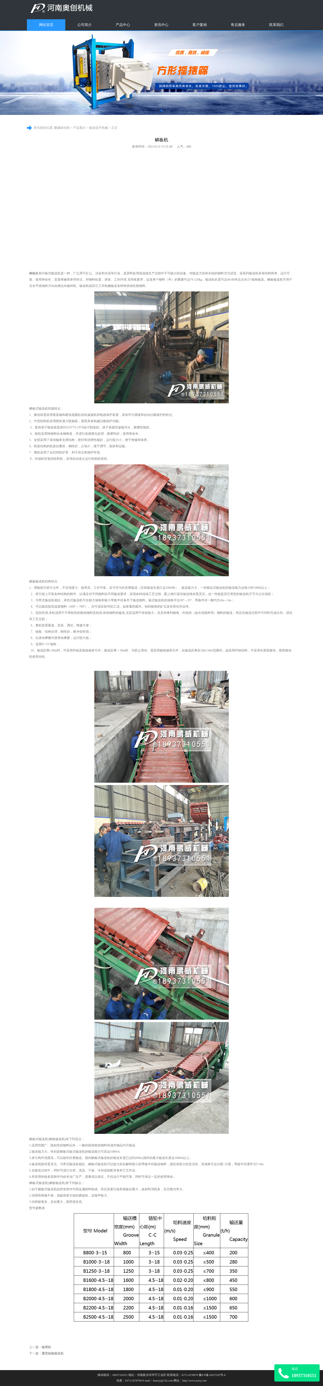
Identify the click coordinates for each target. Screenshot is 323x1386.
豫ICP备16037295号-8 (212, 1375)
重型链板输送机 (53, 1353)
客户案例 (199, 25)
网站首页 (46, 25)
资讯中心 (161, 25)
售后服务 (238, 25)
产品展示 (79, 127)
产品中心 (123, 25)
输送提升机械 (98, 127)
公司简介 (84, 25)
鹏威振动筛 (62, 127)
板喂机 (46, 1347)
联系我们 (276, 25)
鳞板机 (34, 273)
